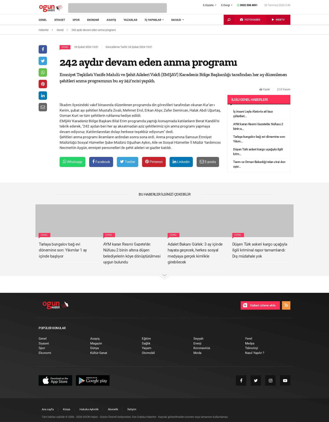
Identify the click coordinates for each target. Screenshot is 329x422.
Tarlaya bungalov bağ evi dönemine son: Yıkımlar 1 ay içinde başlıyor (63, 250)
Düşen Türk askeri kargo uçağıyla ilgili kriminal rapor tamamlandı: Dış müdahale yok (259, 250)
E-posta (208, 161)
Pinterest (154, 161)
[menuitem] (46, 20)
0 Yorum (283, 89)
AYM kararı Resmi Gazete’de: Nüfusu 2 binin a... (258, 126)
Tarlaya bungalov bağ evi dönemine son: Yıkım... (259, 139)
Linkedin (181, 161)
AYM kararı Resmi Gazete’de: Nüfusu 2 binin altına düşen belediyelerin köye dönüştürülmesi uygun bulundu (132, 253)
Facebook (101, 161)
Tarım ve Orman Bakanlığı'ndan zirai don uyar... (259, 164)
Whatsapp (72, 161)
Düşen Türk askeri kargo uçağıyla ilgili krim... (258, 151)
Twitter (127, 161)
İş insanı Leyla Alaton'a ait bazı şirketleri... (253, 114)
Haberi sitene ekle (259, 305)
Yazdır (265, 89)
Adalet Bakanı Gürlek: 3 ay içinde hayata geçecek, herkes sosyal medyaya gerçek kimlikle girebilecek (195, 253)
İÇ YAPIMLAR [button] (153, 19)
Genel (65, 47)
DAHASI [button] (176, 19)
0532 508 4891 (247, 5)
